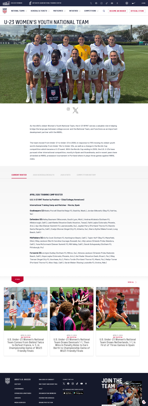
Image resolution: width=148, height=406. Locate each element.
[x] (75, 110)
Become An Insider (118, 11)
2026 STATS (65, 175)
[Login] (143, 3)
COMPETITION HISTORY (86, 175)
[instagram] (68, 110)
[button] (104, 11)
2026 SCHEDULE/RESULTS (43, 175)
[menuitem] (19, 11)
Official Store (137, 11)
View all (131, 282)
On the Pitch (25, 337)
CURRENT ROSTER (19, 175)
